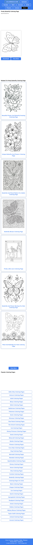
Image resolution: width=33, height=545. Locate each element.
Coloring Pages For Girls (16, 480)
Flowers (9, 8)
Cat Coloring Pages (16, 428)
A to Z (24, 8)
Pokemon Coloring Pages (16, 411)
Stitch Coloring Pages (16, 405)
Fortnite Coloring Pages (16, 474)
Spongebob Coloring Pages (16, 497)
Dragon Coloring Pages (16, 487)
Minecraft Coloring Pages (16, 438)
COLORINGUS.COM (12, 1)
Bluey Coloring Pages (16, 401)
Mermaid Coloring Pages (16, 454)
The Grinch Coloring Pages (16, 424)
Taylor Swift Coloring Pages (16, 513)
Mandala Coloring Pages (16, 457)
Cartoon (17, 8)
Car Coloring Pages (16, 490)
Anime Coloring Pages (16, 503)
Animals (20, 5)
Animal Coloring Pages (16, 517)
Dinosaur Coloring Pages (16, 418)
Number (6, 5)
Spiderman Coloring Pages (16, 408)
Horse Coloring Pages (16, 467)
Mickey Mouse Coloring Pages (16, 510)
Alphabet (24, 1)
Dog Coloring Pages (16, 451)
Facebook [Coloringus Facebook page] (16, 540)
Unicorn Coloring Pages (16, 395)
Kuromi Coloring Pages (16, 520)
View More (16, 58)
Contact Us (20, 541)
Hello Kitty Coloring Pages (16, 392)
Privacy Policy (13, 541)
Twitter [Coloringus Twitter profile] (20, 540)
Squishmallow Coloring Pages (17, 461)
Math (13, 5)
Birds (27, 5)
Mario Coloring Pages (16, 484)
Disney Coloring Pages (16, 464)
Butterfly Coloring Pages (16, 477)
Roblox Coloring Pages (16, 507)
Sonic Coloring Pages (16, 415)
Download (6, 58)
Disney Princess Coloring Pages (16, 431)
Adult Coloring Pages (16, 398)
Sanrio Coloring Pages (16, 494)
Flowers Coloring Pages (16, 444)
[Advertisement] (10, 22)
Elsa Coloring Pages (16, 471)
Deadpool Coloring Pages (16, 500)
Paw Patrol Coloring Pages (17, 421)
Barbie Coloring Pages (16, 441)
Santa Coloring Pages (16, 434)
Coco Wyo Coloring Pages (16, 447)
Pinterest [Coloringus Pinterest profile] (25, 540)
